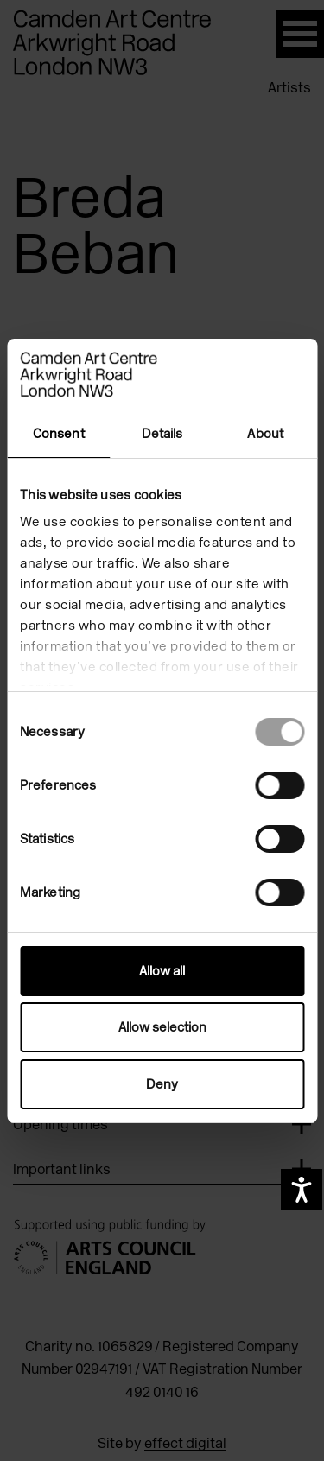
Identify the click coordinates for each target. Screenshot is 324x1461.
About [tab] (265, 433)
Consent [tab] (59, 433)
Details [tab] (162, 433)
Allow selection (162, 1027)
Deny (162, 1084)
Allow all (162, 971)
